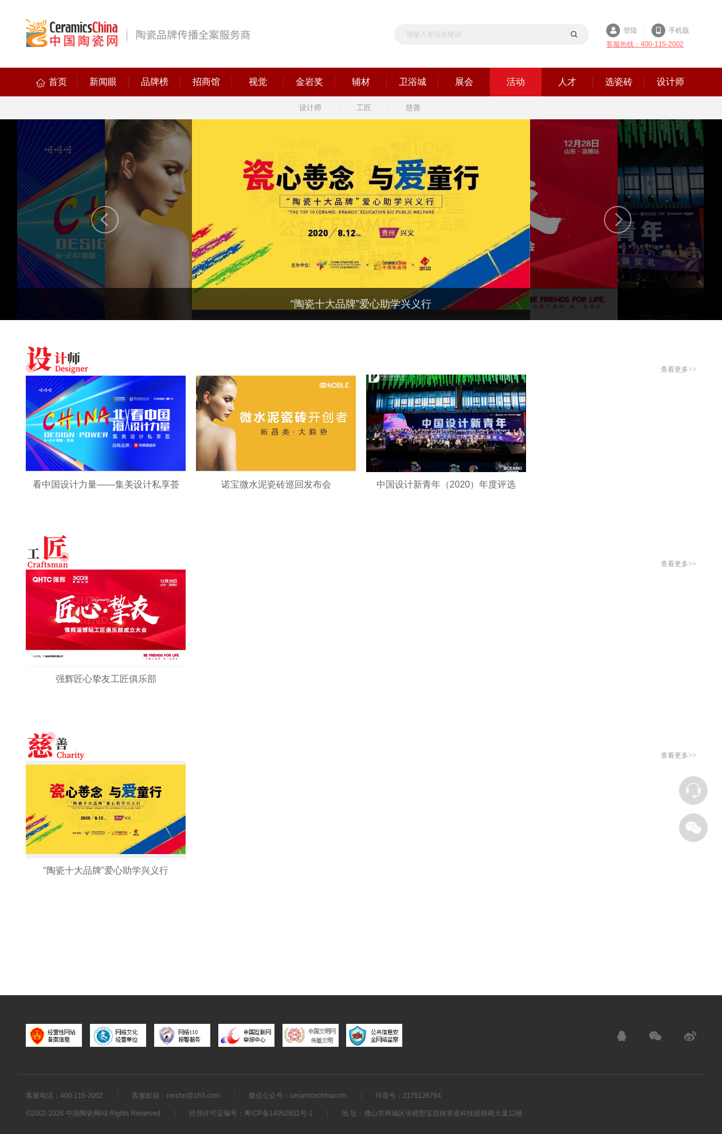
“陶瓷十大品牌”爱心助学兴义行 (105, 870)
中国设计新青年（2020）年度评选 (446, 484)
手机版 (679, 30)
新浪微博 (690, 1036)
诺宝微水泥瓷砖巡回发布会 (276, 484)
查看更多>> (678, 369)
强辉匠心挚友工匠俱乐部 (106, 679)
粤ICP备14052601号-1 (278, 1113)
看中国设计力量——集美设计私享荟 (106, 484)
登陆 (630, 30)
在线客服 (621, 1036)
